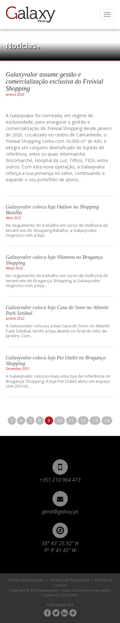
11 (71, 420)
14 (106, 420)
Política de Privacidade (70, 580)
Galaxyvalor (30, 14)
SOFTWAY (69, 595)
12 (83, 420)
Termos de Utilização (25, 580)
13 (95, 420)
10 (59, 420)
